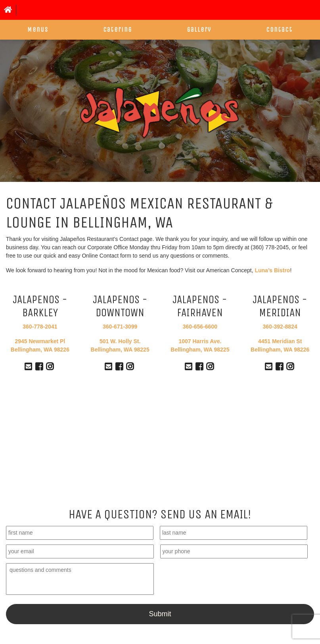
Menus (37, 29)
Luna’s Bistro (272, 270)
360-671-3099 (120, 326)
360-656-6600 (200, 326)
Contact (279, 29)
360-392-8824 (280, 326)
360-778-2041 (40, 326)
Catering (117, 29)
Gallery (199, 29)
